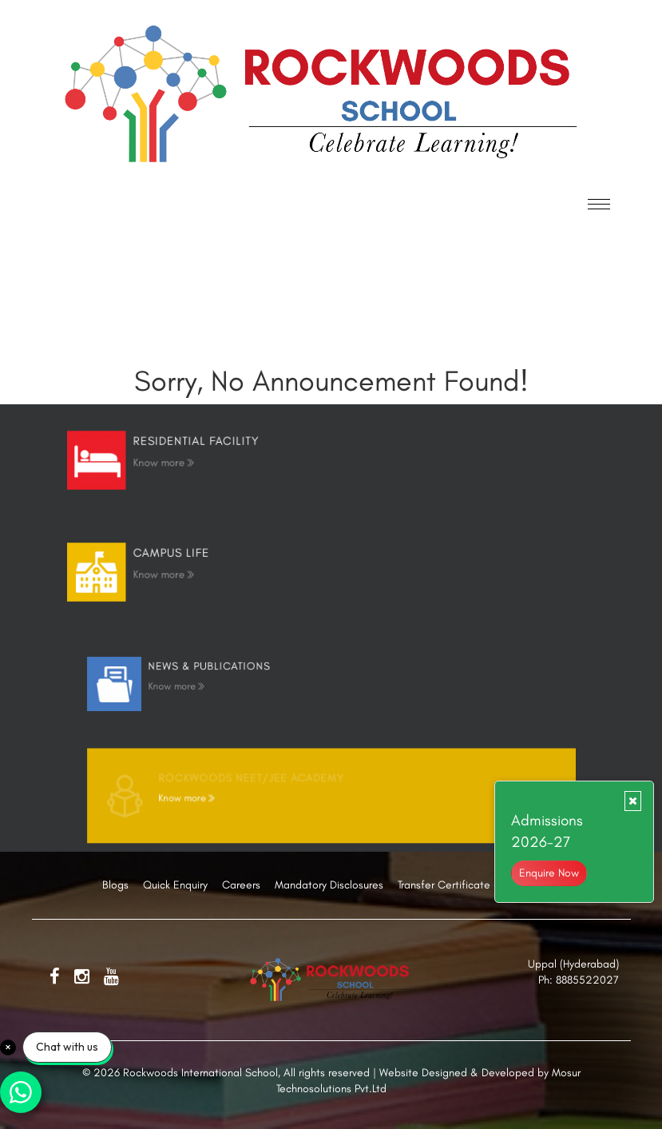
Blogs (115, 885)
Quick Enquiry (175, 885)
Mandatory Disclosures (329, 885)
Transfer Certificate (444, 885)
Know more (196, 461)
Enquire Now (549, 873)
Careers (241, 885)
